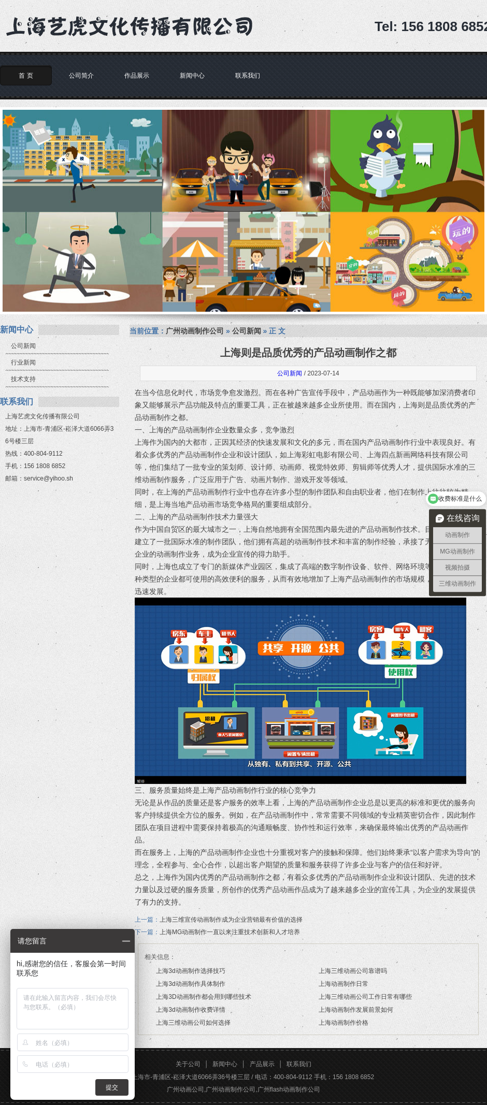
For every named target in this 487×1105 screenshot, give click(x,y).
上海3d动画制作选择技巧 (190, 971)
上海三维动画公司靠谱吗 (353, 971)
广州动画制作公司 (195, 331)
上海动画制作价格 (343, 1022)
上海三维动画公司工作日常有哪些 (365, 996)
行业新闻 (23, 362)
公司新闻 (23, 346)
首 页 (26, 75)
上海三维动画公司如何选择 (193, 1022)
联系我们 (247, 75)
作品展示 (136, 75)
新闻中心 (192, 75)
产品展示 (262, 1064)
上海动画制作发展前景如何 (356, 1009)
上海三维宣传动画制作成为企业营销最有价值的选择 (231, 919)
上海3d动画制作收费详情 (190, 1009)
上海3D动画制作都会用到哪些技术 (203, 996)
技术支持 (23, 379)
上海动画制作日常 (343, 983)
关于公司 (188, 1064)
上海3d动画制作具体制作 (190, 983)
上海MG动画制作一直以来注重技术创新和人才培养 (230, 932)
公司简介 (81, 75)
